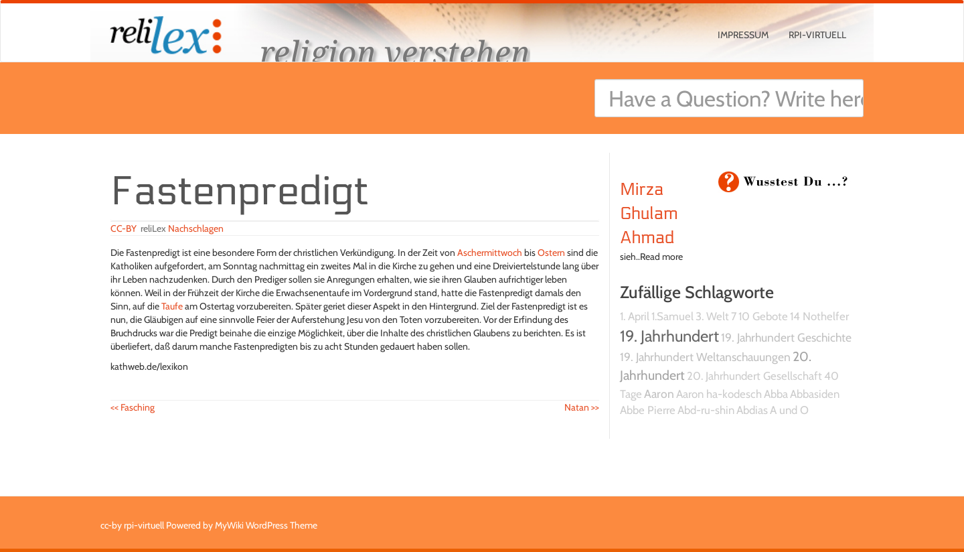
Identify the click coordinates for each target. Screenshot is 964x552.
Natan (581, 407)
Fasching (132, 407)
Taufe (172, 306)
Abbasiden (814, 394)
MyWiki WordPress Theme (266, 525)
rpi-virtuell (817, 35)
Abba (776, 394)
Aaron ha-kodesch (719, 394)
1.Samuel (672, 316)
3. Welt (712, 316)
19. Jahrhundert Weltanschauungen (705, 357)
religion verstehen (395, 52)
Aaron (659, 394)
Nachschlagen (196, 228)
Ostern (551, 253)
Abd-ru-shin (705, 410)
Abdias (752, 410)
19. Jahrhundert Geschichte (786, 337)
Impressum (743, 35)
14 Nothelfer (819, 316)
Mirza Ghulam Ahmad (648, 214)
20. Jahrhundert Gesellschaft (754, 376)
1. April (634, 316)
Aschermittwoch (489, 253)
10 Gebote (763, 316)
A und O (789, 410)
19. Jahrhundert (669, 336)
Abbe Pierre (647, 410)
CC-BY (123, 228)
